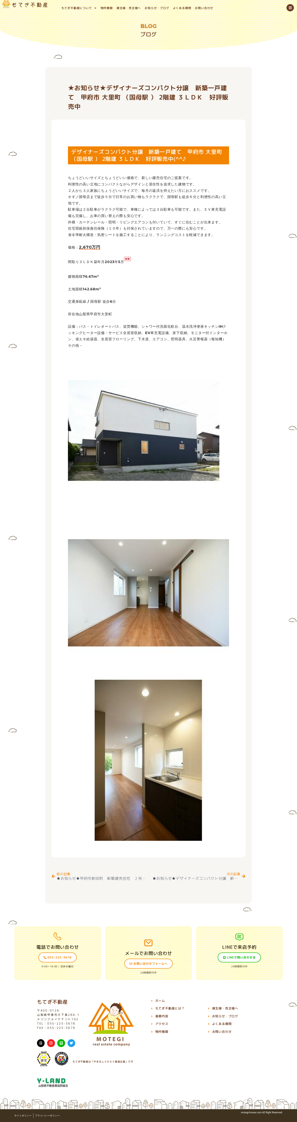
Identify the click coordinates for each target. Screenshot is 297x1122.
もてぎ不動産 (52, 1001)
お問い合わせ (204, 8)
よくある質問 (182, 8)
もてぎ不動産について (79, 8)
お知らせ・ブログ (157, 8)
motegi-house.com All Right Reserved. (262, 1112)
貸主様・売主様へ (128, 8)
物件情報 (107, 8)
